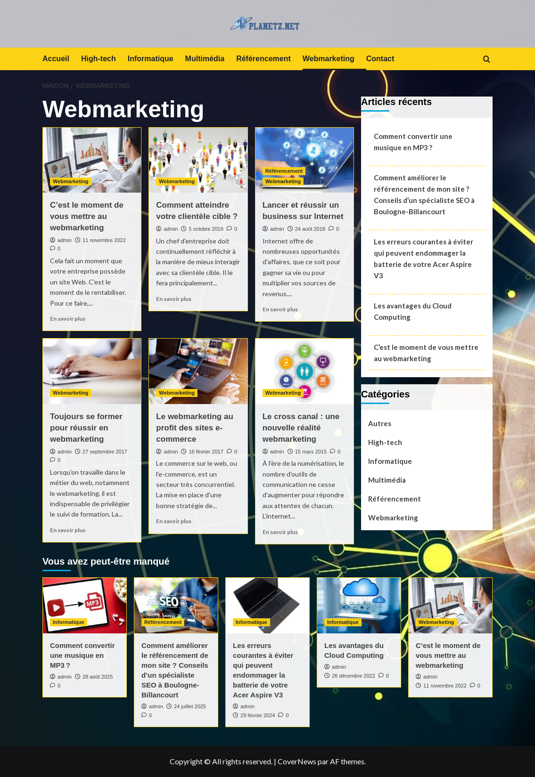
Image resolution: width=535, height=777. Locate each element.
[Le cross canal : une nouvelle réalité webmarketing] (304, 371)
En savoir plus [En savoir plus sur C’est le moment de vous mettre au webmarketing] (67, 318)
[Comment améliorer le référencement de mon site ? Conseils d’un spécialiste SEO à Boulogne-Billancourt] (176, 605)
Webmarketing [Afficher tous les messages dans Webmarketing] (71, 181)
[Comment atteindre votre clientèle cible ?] (198, 160)
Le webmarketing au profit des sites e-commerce (194, 428)
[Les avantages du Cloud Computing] (359, 605)
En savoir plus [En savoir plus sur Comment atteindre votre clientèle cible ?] (173, 298)
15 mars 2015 (311, 451)
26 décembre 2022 (353, 676)
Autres (379, 423)
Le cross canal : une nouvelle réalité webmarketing (301, 428)
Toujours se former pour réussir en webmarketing (86, 428)
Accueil (55, 59)
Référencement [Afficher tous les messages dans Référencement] (284, 171)
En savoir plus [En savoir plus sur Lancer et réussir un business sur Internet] (280, 309)
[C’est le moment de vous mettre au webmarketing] (92, 160)
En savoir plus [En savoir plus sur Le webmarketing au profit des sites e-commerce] (173, 521)
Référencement (263, 59)
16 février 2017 (206, 451)
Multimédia (205, 59)
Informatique (150, 59)
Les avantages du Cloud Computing (413, 311)
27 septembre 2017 (104, 451)
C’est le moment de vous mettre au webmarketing (86, 216)
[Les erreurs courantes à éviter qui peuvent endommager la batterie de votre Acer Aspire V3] (267, 605)
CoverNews (297, 761)
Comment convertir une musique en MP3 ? (413, 142)
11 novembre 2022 (104, 240)
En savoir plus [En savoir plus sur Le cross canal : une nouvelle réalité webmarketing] (280, 531)
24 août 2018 (310, 229)
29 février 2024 (257, 715)
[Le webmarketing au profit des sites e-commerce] (198, 371)
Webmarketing (328, 59)
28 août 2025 (97, 677)
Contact (380, 59)
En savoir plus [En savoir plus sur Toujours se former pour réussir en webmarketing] (67, 530)
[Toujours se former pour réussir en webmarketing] (92, 371)
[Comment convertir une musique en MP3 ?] (84, 605)
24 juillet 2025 (190, 706)
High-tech (98, 59)
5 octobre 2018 (206, 229)
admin (65, 240)
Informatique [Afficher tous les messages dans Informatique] (68, 622)
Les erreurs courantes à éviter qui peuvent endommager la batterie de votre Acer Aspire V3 (423, 258)
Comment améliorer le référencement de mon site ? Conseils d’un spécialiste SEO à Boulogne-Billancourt (424, 194)
